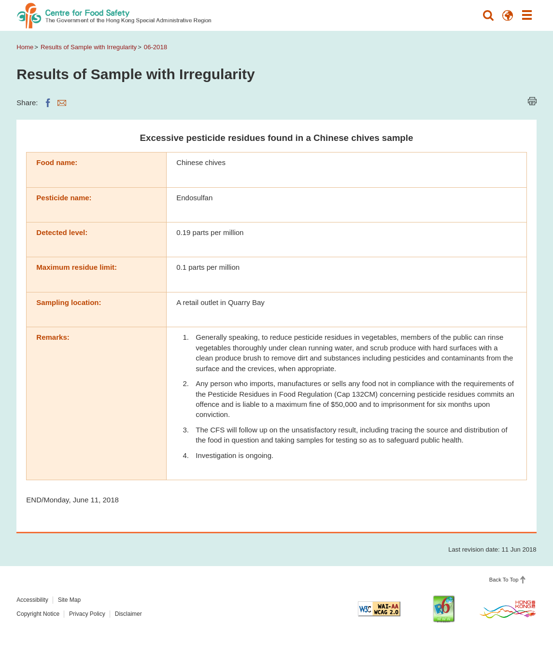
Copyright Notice (37, 613)
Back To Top (504, 580)
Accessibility (32, 600)
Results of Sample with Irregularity (89, 47)
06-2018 (155, 47)
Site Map (69, 600)
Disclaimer (128, 613)
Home (24, 47)
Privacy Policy (87, 613)
